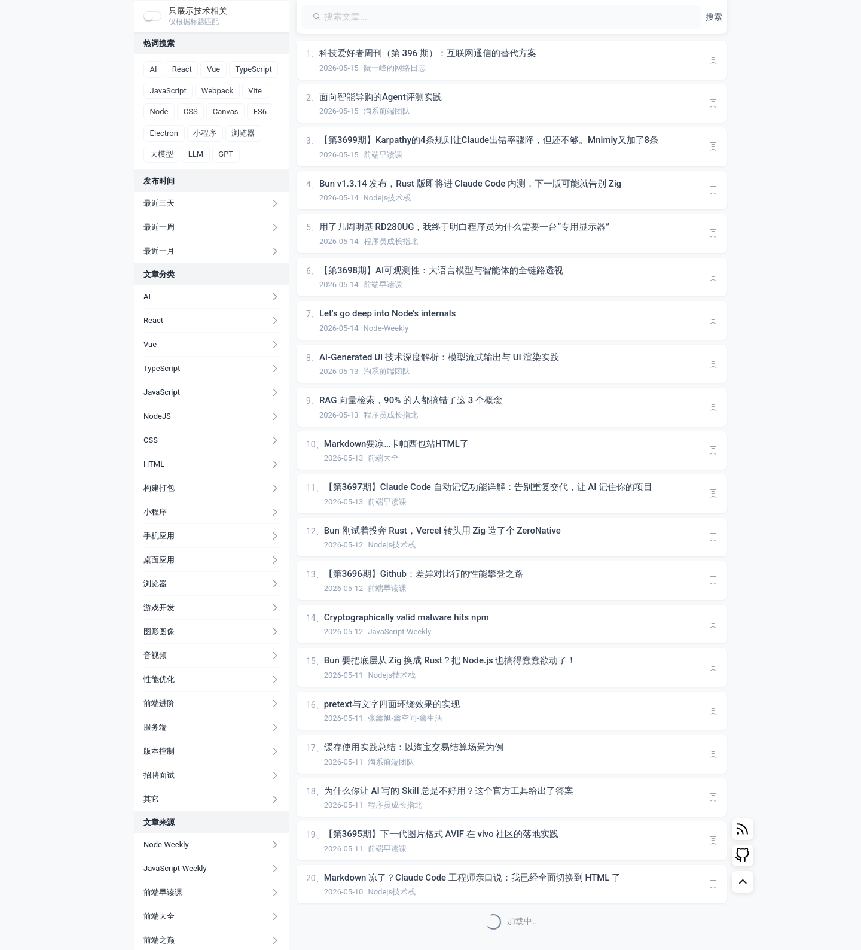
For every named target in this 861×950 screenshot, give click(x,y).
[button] (211, 203)
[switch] (152, 16)
